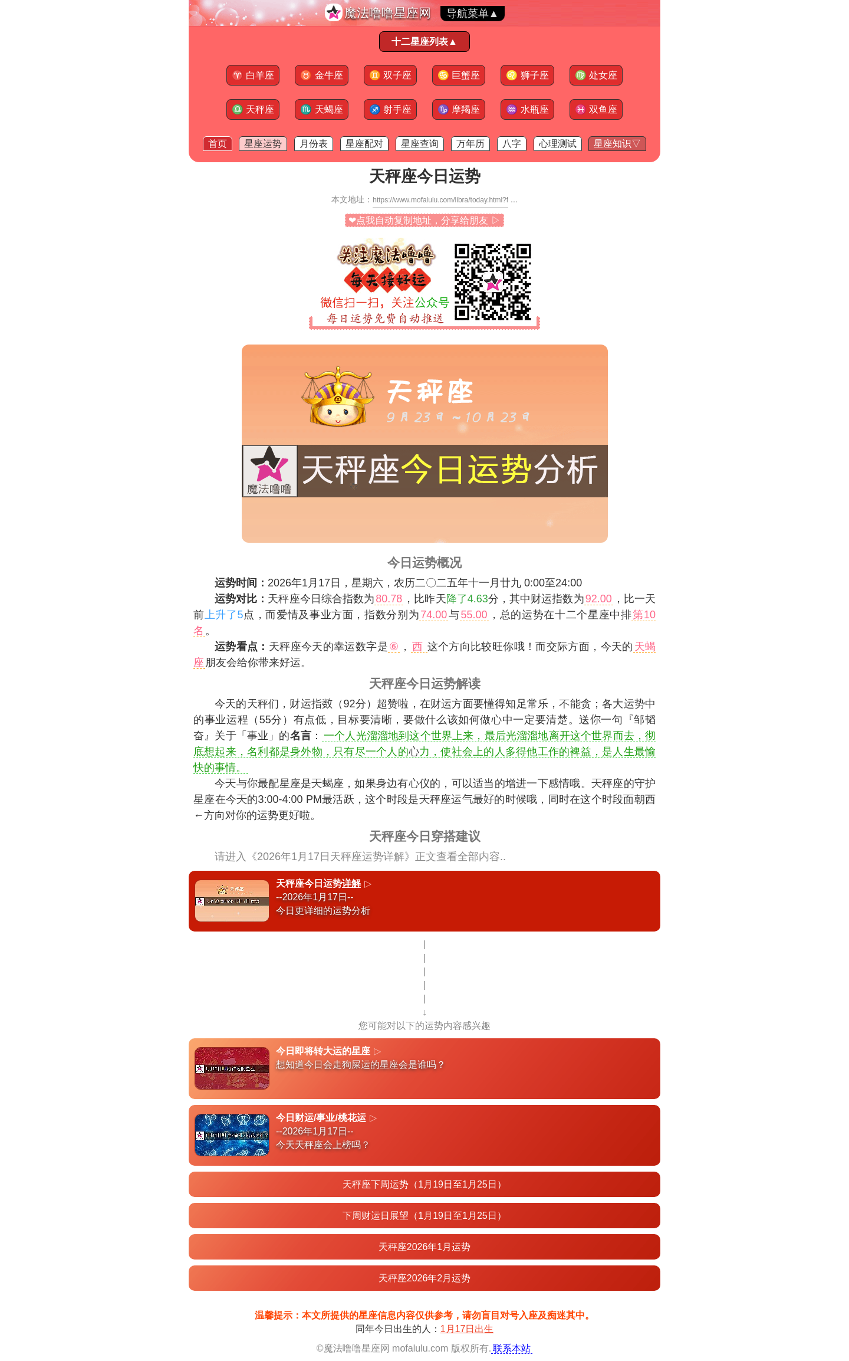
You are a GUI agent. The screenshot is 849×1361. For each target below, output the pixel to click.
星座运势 (263, 144)
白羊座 (253, 75)
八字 (511, 144)
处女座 (596, 75)
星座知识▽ (617, 144)
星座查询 (420, 144)
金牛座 (321, 75)
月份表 (314, 144)
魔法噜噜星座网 (387, 12)
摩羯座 (458, 109)
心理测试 (558, 144)
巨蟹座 (458, 75)
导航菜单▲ (472, 13)
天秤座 (253, 109)
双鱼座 (596, 109)
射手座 (390, 109)
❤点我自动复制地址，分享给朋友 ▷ (424, 220)
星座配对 (364, 144)
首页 (217, 144)
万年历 (470, 144)
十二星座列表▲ (424, 42)
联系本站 (512, 1348)
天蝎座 (321, 109)
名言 (300, 736)
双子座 (390, 75)
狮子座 (527, 75)
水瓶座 (527, 109)
